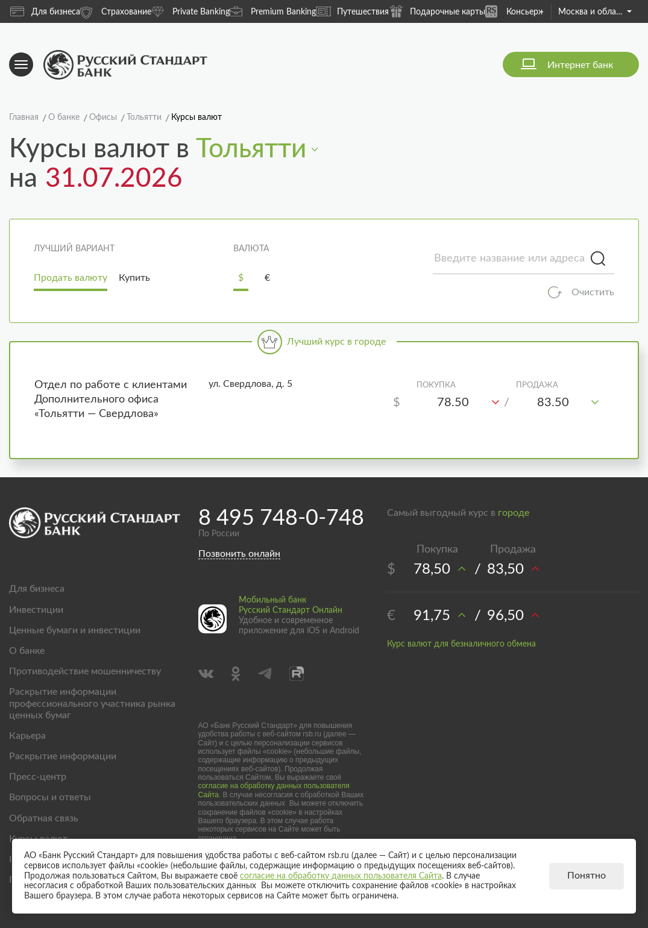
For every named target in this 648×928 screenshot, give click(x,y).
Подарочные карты (437, 11)
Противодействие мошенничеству (85, 671)
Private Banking (190, 11)
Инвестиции (36, 610)
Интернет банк (580, 65)
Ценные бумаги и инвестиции (74, 630)
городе (513, 513)
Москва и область (595, 12)
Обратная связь (43, 818)
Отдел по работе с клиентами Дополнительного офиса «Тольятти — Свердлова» (110, 399)
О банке (27, 651)
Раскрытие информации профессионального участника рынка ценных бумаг (92, 703)
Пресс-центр (37, 777)
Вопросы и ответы (50, 797)
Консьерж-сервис (529, 11)
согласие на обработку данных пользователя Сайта (341, 876)
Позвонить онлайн (239, 554)
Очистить (592, 292)
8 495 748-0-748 (281, 518)
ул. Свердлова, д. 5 (250, 384)
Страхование (115, 11)
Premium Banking (273, 11)
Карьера (27, 736)
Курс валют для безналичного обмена (461, 644)
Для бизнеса (45, 11)
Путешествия (352, 11)
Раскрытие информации (62, 756)
